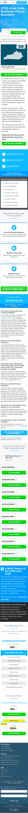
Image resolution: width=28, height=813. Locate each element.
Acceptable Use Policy (20, 806)
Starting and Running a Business (10, 756)
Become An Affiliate (6, 776)
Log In (12, 2)
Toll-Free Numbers (6, 748)
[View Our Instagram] (12, 810)
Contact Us (4, 772)
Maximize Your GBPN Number (9, 764)
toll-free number (17, 426)
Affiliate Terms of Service (14, 808)
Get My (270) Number (14, 75)
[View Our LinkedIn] (14, 810)
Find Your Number (7, 30)
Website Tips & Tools (6, 758)
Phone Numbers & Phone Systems (10, 762)
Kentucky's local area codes (8, 318)
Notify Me (14, 801)
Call (14, 301)
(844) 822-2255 (21, 175)
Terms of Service (5, 806)
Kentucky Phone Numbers (11, 36)
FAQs (2, 774)
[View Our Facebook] (10, 810)
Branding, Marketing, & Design (9, 760)
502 (5, 586)
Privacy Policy (12, 806)
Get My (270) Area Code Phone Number (14, 432)
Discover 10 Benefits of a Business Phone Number (13, 289)
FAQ (16, 440)
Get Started (21, 2)
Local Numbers (5, 746)
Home (2, 36)
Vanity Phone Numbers (7, 750)
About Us (3, 770)
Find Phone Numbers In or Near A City (13, 457)
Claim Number (14, 472)
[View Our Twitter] (17, 810)
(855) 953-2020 (16, 301)
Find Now (18, 32)
